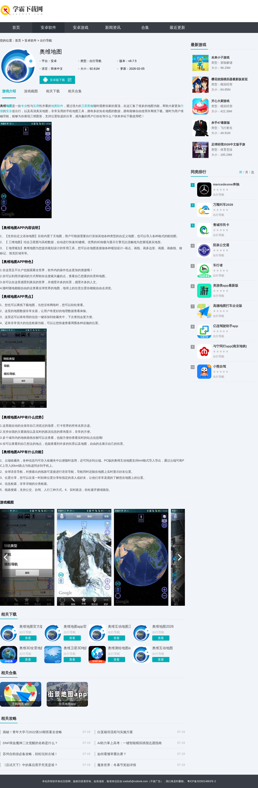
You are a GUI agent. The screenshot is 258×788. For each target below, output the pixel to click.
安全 (9, 111)
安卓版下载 (57, 79)
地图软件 (57, 106)
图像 (90, 106)
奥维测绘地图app (119, 648)
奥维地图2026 (163, 626)
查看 (28, 638)
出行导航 (46, 40)
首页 (16, 27)
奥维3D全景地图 (30, 648)
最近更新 (177, 27)
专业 (24, 106)
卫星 (84, 106)
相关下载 (53, 91)
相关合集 (75, 91)
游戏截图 (31, 91)
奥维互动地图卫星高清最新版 (119, 626)
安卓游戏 (80, 27)
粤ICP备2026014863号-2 (201, 781)
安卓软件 (48, 27)
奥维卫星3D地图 (75, 648)
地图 (9, 106)
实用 (36, 106)
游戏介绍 (9, 91)
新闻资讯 (113, 27)
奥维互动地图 (162, 648)
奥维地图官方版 (30, 626)
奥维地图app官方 (75, 626)
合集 (145, 27)
